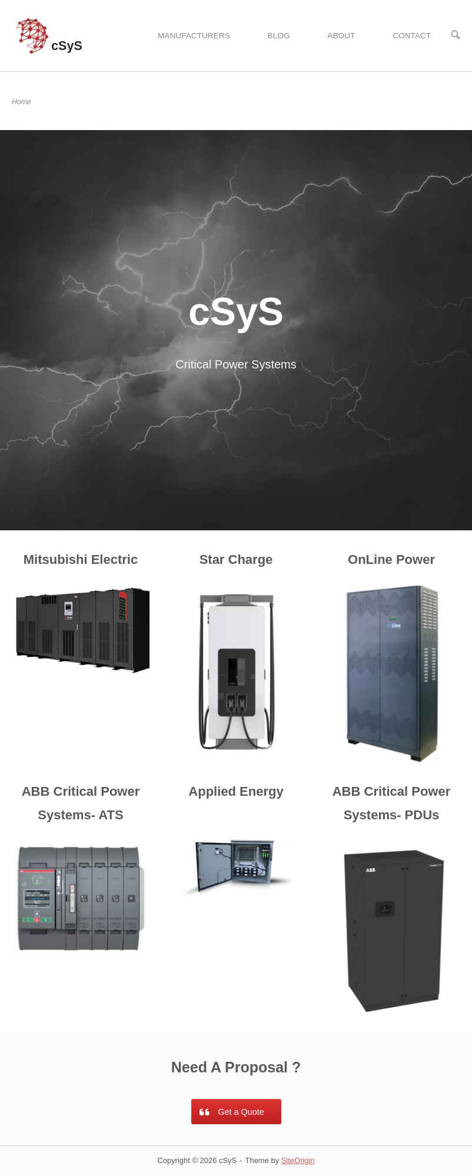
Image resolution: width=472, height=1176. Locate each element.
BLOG (279, 35)
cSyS (66, 45)
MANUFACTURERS (194, 35)
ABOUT (341, 35)
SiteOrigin (298, 1160)
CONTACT (412, 35)
